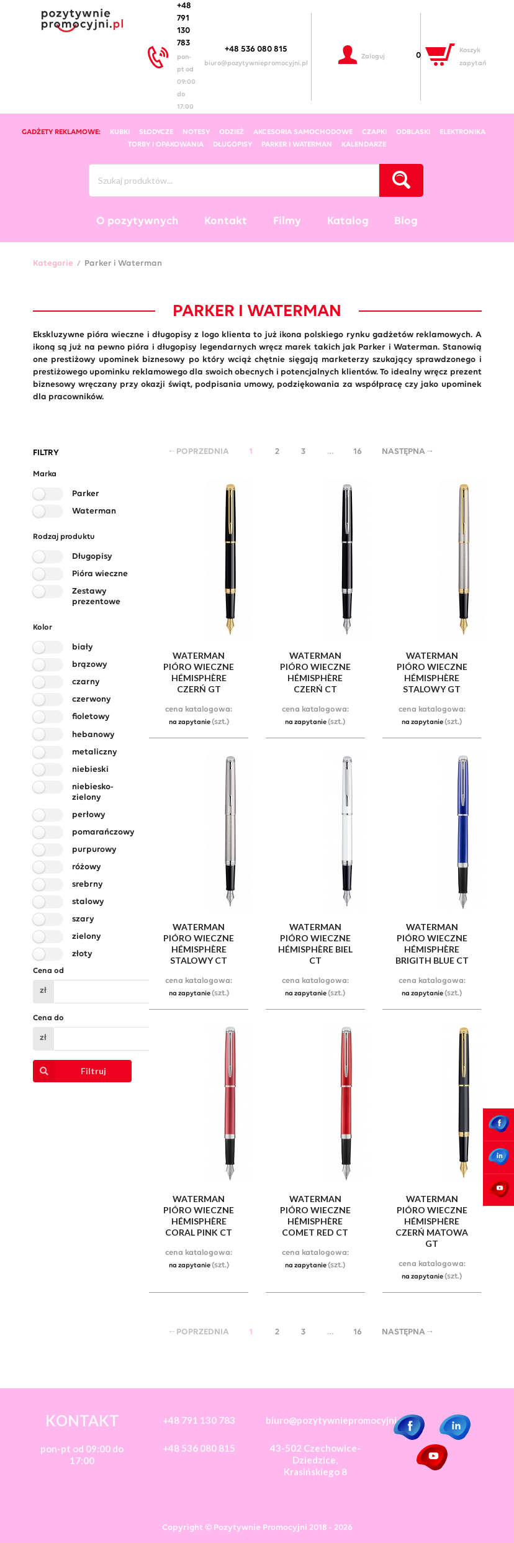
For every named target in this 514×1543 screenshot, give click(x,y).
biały (82, 647)
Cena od (48, 971)
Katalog (348, 221)
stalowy (88, 902)
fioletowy (91, 717)
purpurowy (94, 849)
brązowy (89, 664)
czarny (86, 682)
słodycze (156, 132)
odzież (231, 132)
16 (357, 451)
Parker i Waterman (296, 144)
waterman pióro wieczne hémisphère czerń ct (315, 672)
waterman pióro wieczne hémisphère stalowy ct (198, 943)
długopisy (232, 144)
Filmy (287, 221)
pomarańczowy (103, 832)
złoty (82, 954)
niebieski (90, 769)
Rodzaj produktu (64, 537)
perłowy (89, 815)
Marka (44, 474)
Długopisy (92, 556)
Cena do (48, 1018)
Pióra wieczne (100, 574)
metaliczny (94, 752)
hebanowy (93, 735)
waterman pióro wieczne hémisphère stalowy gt (432, 672)
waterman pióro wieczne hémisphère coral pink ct (198, 1215)
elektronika (462, 132)
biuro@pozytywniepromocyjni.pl (256, 63)
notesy (196, 132)
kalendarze (363, 144)
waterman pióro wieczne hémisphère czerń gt (198, 672)
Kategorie (53, 264)
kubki (120, 132)
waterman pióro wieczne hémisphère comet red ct (315, 1215)
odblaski (413, 132)
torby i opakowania (166, 144)
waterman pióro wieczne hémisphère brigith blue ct (432, 943)
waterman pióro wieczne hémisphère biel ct (315, 943)
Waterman (94, 511)
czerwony (91, 699)
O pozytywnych (137, 221)
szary (83, 919)
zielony (86, 936)
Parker (85, 494)
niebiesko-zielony (93, 792)
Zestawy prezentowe (96, 597)
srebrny (87, 884)
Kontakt (225, 221)
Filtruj (69, 1071)
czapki (374, 132)
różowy (86, 867)
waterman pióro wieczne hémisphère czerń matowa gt (431, 1221)
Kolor (42, 627)
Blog (406, 221)
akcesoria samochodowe (303, 132)
